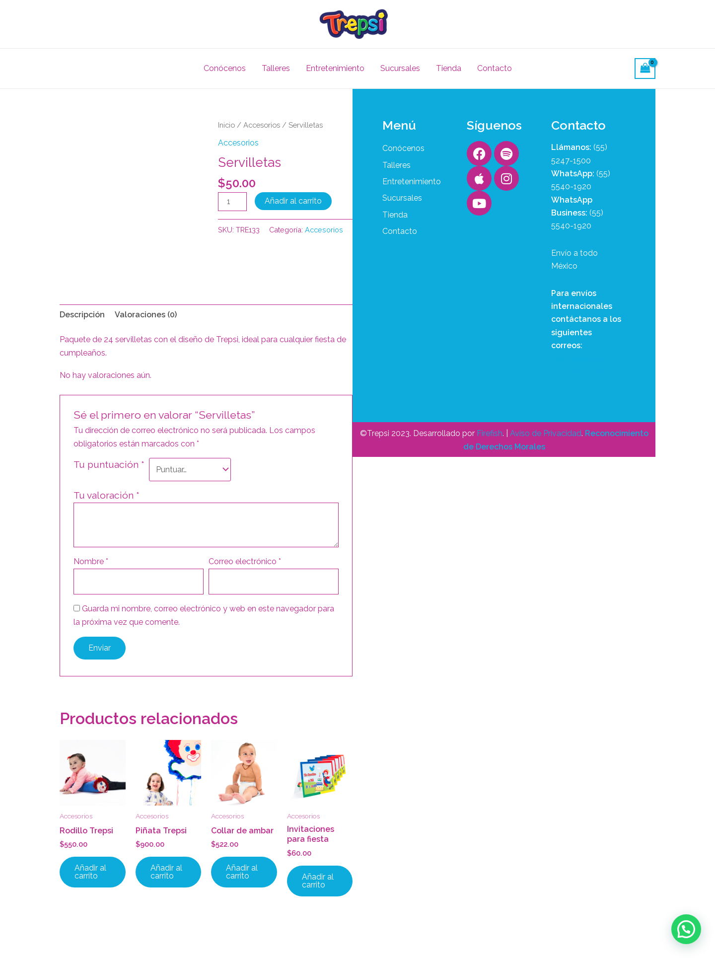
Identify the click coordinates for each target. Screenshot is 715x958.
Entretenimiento (335, 68)
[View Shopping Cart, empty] (645, 68)
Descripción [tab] (82, 314)
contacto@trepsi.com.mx (597, 371)
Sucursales (400, 68)
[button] (686, 929)
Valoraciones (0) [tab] (146, 314)
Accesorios (261, 125)
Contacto (494, 68)
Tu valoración (106, 495)
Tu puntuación (108, 464)
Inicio (226, 125)
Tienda (448, 68)
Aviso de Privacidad (545, 433)
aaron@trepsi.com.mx (591, 359)
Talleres (276, 68)
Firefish (489, 433)
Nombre (90, 561)
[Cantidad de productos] (232, 201)
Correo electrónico (245, 561)
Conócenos (225, 68)
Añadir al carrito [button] (90, 872)
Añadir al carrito (293, 201)
